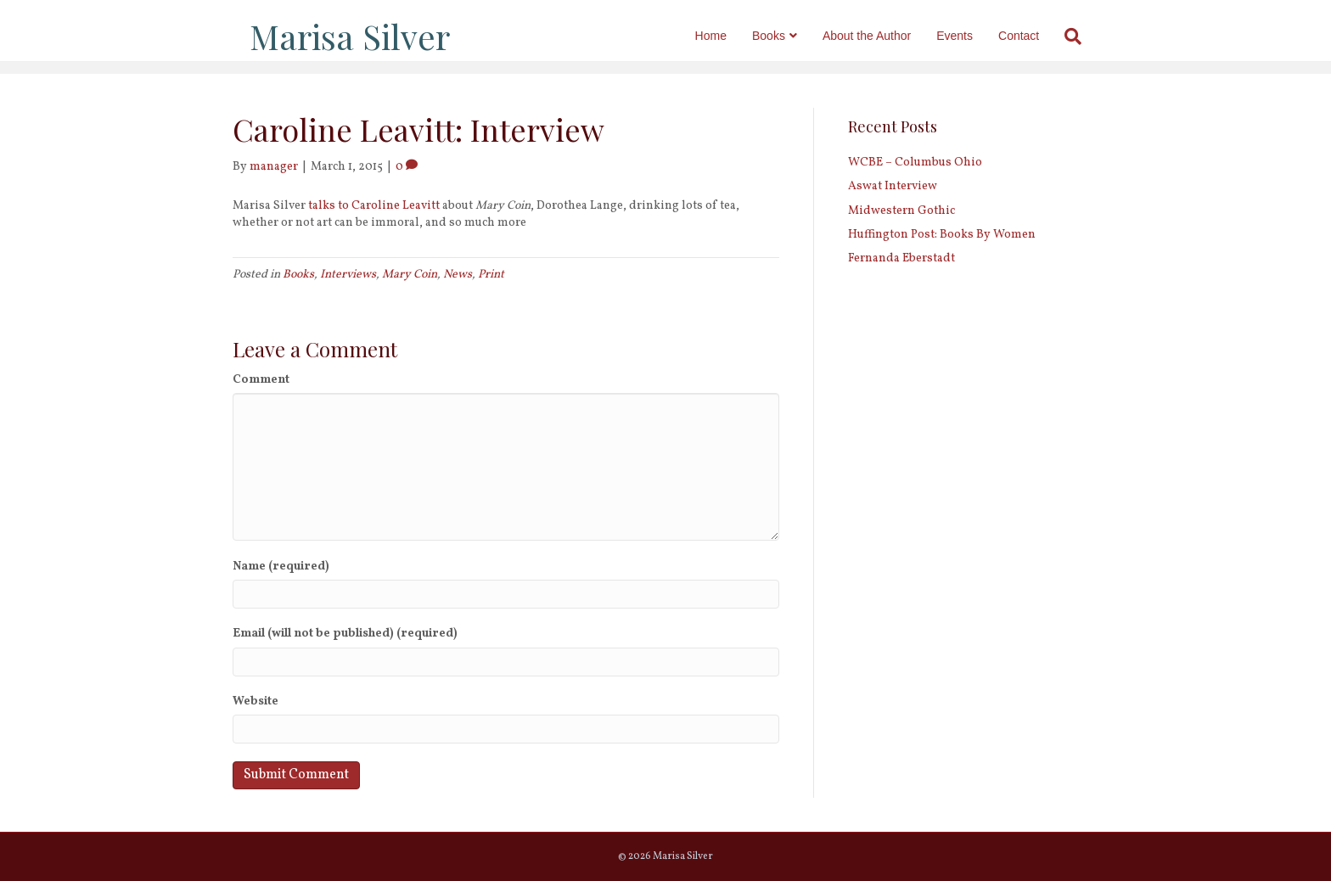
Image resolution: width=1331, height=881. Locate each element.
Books (785, 35)
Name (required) (281, 566)
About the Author (884, 35)
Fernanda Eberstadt (901, 258)
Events (971, 35)
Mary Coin (409, 275)
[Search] (1083, 36)
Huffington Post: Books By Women (942, 235)
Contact (1035, 35)
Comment (261, 380)
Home (727, 35)
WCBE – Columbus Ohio (915, 162)
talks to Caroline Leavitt (374, 206)
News (457, 275)
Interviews (348, 275)
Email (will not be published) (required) (345, 634)
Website (255, 701)
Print (491, 275)
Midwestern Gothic (901, 211)
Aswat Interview (892, 186)
